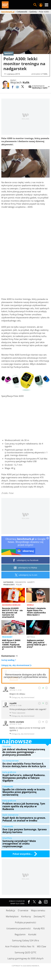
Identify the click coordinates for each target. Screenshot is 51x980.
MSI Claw (41, 946)
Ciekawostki (20, 582)
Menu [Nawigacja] (46, 4)
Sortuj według (8, 660)
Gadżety (31, 582)
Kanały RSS (39, 928)
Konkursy (26, 916)
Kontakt (32, 934)
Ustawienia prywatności (18, 928)
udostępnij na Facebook (25, 560)
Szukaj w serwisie (35, 4)
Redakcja (10, 910)
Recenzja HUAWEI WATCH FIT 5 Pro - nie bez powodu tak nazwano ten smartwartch (12, 612)
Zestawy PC (39, 916)
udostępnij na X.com (25, 575)
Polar (19, 584)
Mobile (30, 605)
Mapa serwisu (38, 910)
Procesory (7, 637)
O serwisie (23, 910)
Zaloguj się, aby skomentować (15, 665)
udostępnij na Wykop (25, 567)
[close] (47, 538)
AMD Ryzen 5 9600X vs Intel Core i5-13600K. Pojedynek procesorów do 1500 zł (11, 644)
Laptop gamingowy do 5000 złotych (25, 958)
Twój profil (40, 4)
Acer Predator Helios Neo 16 (19, 946)
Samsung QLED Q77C (25, 952)
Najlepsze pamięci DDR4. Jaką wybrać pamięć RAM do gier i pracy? (37, 643)
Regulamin (20, 934)
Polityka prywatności (25, 922)
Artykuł (31, 637)
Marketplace (12, 916)
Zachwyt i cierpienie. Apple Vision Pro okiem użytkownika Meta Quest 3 (36, 611)
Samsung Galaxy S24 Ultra (25, 940)
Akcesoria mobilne (11, 605)
